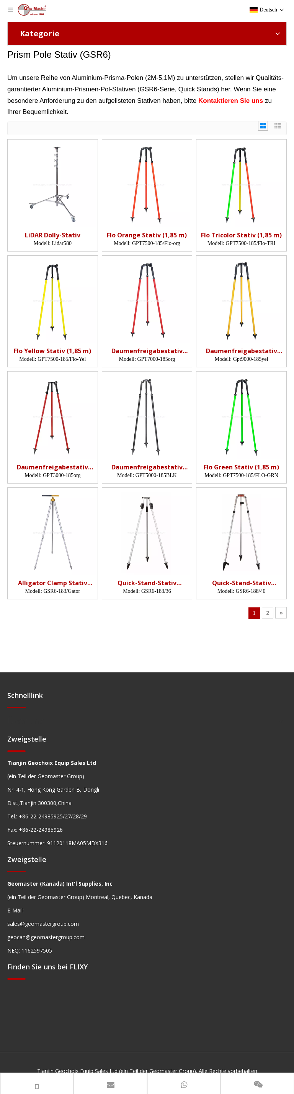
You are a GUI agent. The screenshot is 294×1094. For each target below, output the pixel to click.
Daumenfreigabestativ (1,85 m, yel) (241, 351)
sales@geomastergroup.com (43, 923)
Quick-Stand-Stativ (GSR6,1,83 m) (147, 583)
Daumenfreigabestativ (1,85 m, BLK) (147, 467)
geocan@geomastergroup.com (46, 937)
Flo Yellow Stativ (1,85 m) (52, 351)
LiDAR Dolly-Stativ (52, 235)
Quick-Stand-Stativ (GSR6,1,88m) (241, 583)
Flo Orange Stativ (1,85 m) (147, 235)
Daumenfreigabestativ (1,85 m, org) (147, 351)
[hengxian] (16, 707)
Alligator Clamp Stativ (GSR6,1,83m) (52, 583)
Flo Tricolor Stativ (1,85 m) (241, 235)
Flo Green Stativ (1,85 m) (241, 467)
